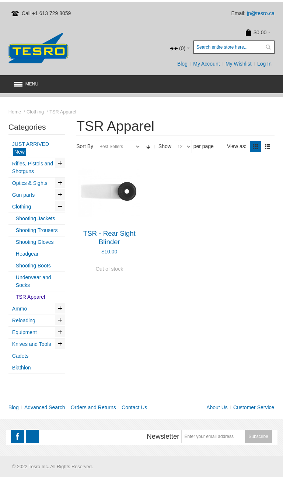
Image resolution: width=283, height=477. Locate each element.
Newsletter (163, 436)
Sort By (84, 146)
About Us (217, 407)
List (267, 146)
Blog (182, 64)
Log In (264, 64)
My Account (206, 64)
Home (14, 112)
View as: (237, 146)
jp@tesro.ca (261, 13)
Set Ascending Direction (148, 146)
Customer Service (253, 407)
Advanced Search (44, 407)
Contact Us (134, 407)
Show (164, 146)
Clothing (35, 112)
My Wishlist (239, 64)
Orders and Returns (93, 407)
